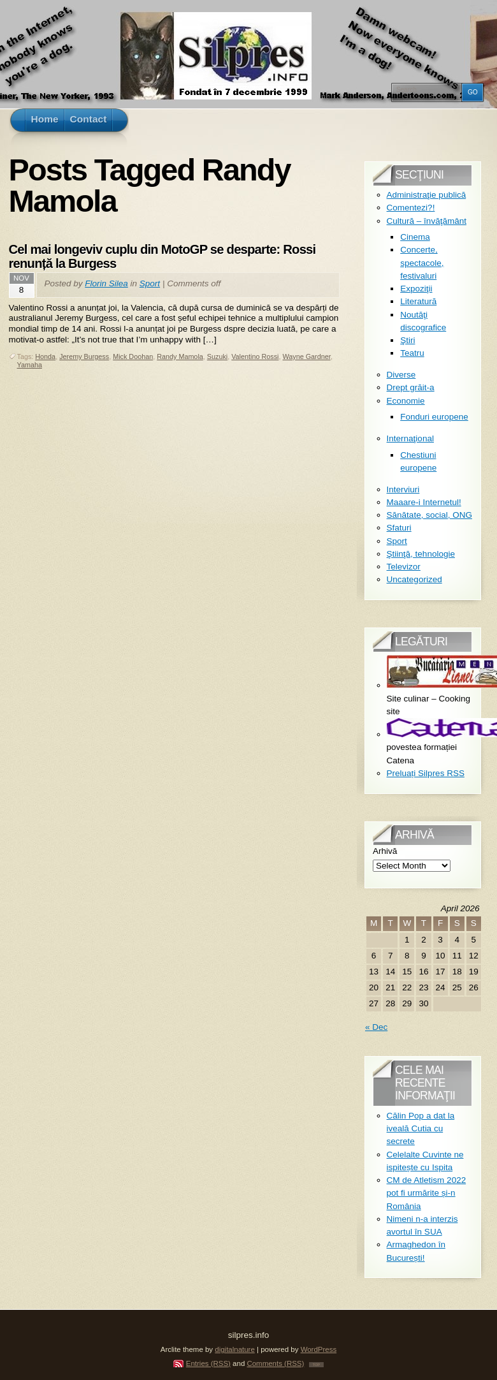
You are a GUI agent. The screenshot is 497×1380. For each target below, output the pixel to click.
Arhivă (385, 851)
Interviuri (403, 489)
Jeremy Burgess (84, 356)
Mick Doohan (133, 356)
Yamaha (29, 365)
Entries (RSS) (208, 1363)
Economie (406, 401)
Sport (150, 283)
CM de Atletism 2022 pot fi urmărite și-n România (426, 1193)
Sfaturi (399, 527)
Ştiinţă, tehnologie (421, 554)
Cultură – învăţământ (426, 221)
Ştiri (407, 340)
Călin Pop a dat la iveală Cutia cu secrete (421, 1129)
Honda (45, 356)
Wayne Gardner (306, 356)
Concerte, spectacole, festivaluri (421, 263)
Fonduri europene (434, 417)
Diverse (401, 374)
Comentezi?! (411, 207)
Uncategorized (414, 579)
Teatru (412, 353)
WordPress (319, 1349)
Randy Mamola (180, 356)
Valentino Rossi (254, 356)
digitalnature (235, 1349)
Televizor (404, 566)
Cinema (415, 237)
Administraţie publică (426, 195)
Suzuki (217, 356)
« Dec (376, 1027)
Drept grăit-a (411, 387)
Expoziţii (416, 288)
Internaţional (410, 438)
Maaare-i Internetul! (424, 502)
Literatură (418, 301)
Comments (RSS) (275, 1363)
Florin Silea (106, 283)
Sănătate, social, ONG (429, 515)
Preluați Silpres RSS (426, 773)
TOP (317, 1365)
